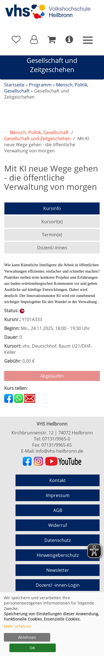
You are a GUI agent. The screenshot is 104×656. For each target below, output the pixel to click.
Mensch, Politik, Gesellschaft (39, 132)
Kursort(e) (52, 222)
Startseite (14, 85)
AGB (57, 510)
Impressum (58, 495)
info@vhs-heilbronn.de (59, 451)
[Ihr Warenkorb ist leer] (51, 39)
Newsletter (57, 570)
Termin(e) (52, 235)
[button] (34, 39)
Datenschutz (57, 540)
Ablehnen (27, 637)
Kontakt (57, 480)
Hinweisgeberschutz (58, 555)
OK (32, 647)
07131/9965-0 (56, 439)
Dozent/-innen (52, 248)
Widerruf (57, 525)
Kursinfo (52, 208)
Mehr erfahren (17, 626)
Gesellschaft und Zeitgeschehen (37, 138)
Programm (40, 85)
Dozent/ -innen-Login (58, 585)
